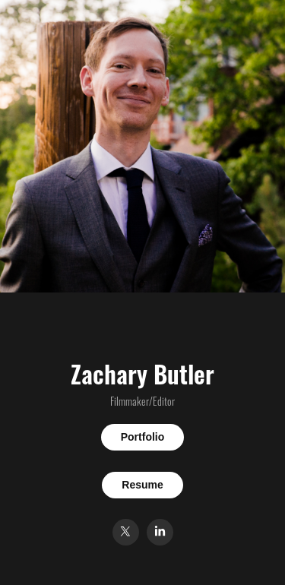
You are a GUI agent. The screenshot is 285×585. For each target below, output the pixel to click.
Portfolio (143, 437)
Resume (142, 485)
